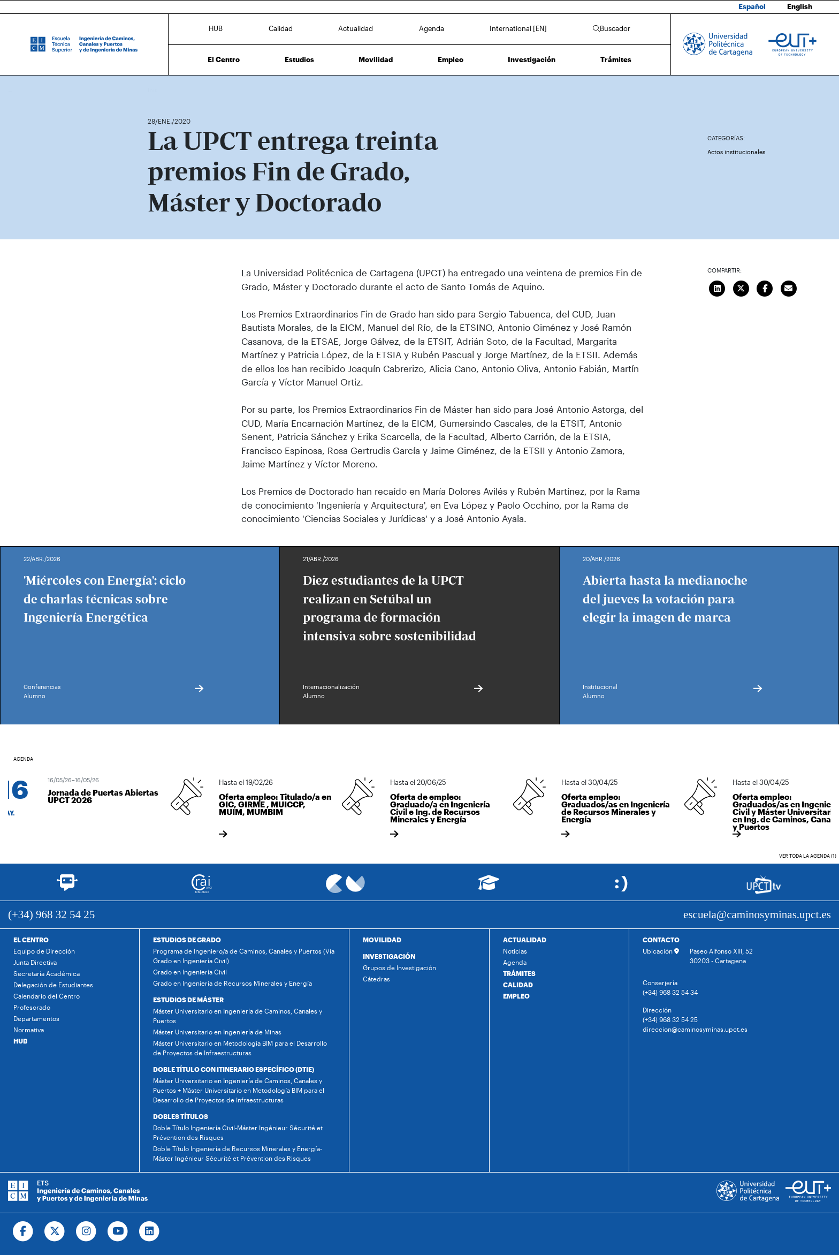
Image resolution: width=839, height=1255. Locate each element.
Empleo (450, 59)
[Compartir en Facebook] (765, 287)
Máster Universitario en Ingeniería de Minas (217, 1031)
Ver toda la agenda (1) (807, 856)
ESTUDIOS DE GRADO (187, 939)
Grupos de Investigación (399, 967)
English (799, 6)
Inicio (156, 89)
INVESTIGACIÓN (389, 956)
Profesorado (31, 1007)
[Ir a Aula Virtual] (488, 887)
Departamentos (36, 1018)
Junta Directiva (35, 962)
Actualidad (355, 28)
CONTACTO (661, 939)
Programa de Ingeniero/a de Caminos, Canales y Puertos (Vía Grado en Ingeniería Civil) (243, 955)
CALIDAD (518, 984)
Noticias (515, 951)
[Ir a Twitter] (55, 1231)
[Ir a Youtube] (118, 1231)
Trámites (615, 59)
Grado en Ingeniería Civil (190, 972)
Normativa (28, 1029)
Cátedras (376, 978)
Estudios (299, 59)
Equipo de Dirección (44, 951)
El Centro (224, 59)
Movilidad (376, 59)
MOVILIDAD (382, 939)
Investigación (531, 59)
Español (752, 6)
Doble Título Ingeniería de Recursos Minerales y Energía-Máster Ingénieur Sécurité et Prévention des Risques (237, 1153)
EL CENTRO (31, 939)
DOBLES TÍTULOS (180, 1116)
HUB (216, 28)
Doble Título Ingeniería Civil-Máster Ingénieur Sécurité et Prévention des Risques (238, 1132)
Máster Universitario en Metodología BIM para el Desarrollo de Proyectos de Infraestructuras (240, 1047)
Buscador (611, 28)
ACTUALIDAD (524, 939)
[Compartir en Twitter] (741, 287)
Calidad (281, 28)
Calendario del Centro (46, 996)
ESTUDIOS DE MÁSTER (188, 999)
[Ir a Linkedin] (149, 1231)
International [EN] (518, 28)
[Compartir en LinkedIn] (717, 287)
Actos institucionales (736, 151)
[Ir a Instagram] (86, 1231)
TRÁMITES (519, 973)
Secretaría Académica (46, 973)
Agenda (431, 28)
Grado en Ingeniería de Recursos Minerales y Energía (232, 983)
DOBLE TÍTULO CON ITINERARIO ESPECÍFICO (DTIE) (233, 1069)
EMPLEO (516, 996)
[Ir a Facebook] (23, 1231)
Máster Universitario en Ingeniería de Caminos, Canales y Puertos (237, 1015)
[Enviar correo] (789, 287)
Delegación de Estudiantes (53, 984)
